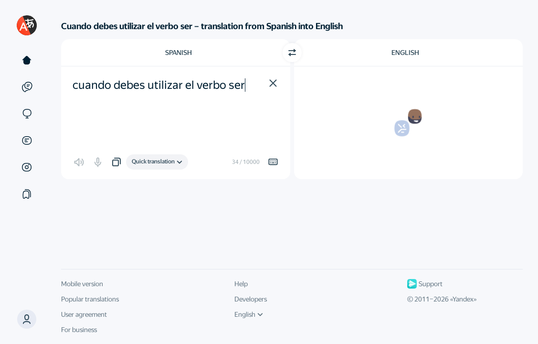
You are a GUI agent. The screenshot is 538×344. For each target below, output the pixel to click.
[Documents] (26, 140)
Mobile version (82, 284)
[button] (26, 319)
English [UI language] (248, 314)
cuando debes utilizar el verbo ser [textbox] (159, 85)
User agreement (84, 314)
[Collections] (26, 194)
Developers (250, 299)
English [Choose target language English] (405, 52)
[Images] (26, 167)
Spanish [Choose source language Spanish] (178, 52)
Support (425, 284)
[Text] (26, 60)
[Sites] (26, 113)
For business (79, 329)
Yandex (463, 299)
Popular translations (90, 299)
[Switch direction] (292, 52)
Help (241, 284)
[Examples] (26, 87)
